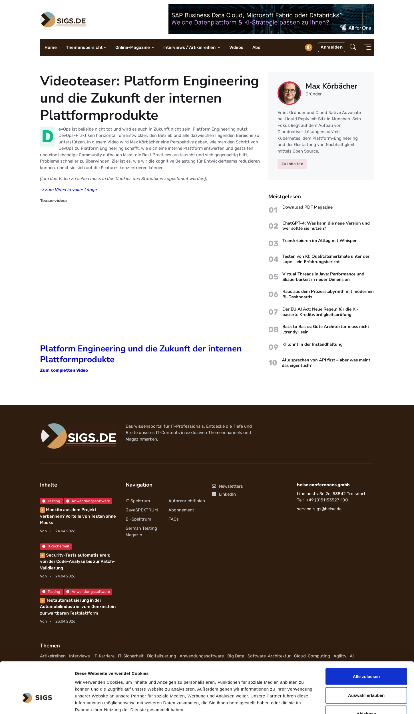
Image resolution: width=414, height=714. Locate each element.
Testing (51, 501)
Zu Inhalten (293, 164)
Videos (236, 47)
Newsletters (227, 486)
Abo (256, 47)
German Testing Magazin (141, 531)
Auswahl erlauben (366, 657)
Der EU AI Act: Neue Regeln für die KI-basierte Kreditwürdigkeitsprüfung (320, 311)
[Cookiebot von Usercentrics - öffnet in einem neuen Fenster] (37, 703)
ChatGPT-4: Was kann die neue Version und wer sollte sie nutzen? (326, 225)
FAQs (173, 519)
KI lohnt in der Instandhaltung (312, 344)
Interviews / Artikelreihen (189, 47)
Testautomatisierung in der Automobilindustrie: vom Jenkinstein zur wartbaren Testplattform (78, 607)
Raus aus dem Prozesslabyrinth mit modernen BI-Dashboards (328, 294)
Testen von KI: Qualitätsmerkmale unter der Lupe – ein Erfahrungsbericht (325, 259)
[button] (353, 48)
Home (51, 47)
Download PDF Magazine (307, 207)
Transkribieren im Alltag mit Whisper (319, 240)
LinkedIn (223, 494)
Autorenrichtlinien (186, 500)
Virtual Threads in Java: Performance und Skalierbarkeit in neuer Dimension (323, 276)
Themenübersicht (84, 47)
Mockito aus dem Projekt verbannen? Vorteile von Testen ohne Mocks (78, 516)
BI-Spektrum (138, 519)
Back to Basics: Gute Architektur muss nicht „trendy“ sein (325, 329)
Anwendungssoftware (88, 501)
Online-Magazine (133, 47)
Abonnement (181, 510)
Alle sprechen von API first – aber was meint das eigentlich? (326, 362)
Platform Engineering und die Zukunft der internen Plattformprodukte (141, 354)
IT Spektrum (138, 500)
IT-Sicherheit (55, 546)
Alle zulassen (366, 639)
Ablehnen (366, 676)
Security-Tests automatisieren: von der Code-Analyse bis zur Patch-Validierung (77, 562)
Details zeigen (303, 702)
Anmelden (332, 47)
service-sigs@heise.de (319, 508)
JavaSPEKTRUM (142, 510)
